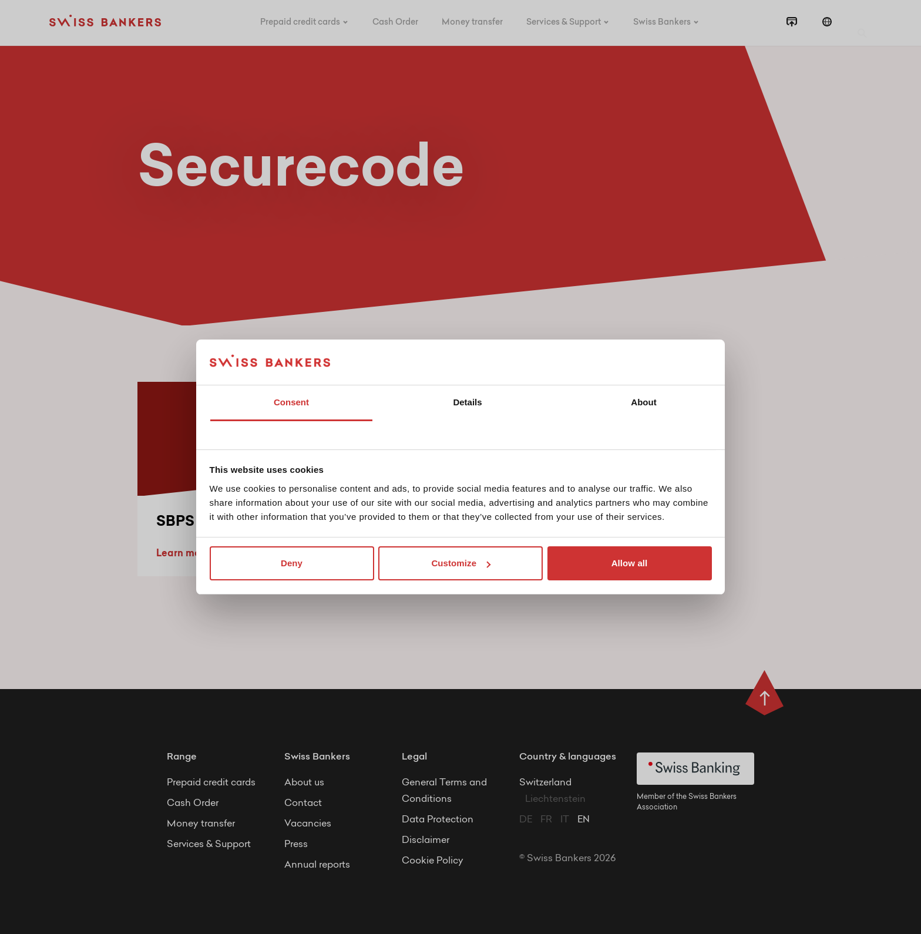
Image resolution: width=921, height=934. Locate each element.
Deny (291, 563)
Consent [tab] (291, 402)
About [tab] (643, 402)
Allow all (629, 563)
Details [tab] (467, 402)
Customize (460, 563)
